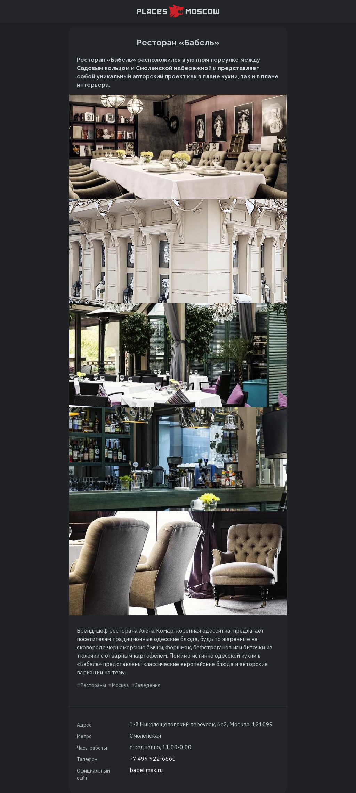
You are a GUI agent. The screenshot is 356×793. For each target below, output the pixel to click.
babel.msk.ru (146, 770)
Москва (120, 685)
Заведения (147, 685)
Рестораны (93, 685)
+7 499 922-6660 (153, 758)
